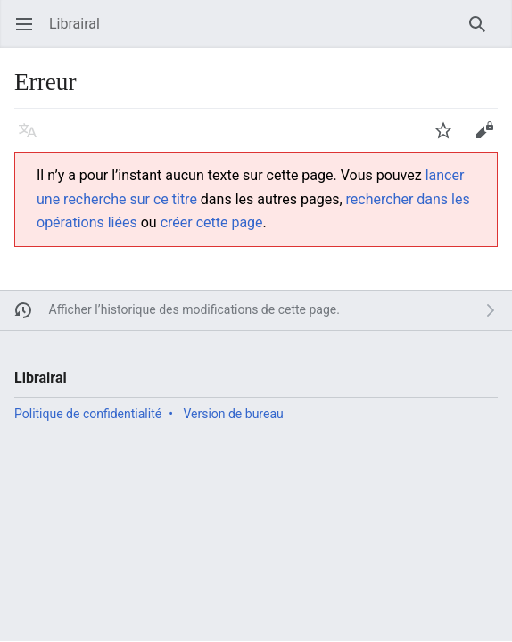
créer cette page (212, 222)
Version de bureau (233, 414)
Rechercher (483, 32)
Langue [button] (33, 138)
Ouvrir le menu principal (30, 32)
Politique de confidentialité (87, 414)
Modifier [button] (490, 138)
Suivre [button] (449, 138)
